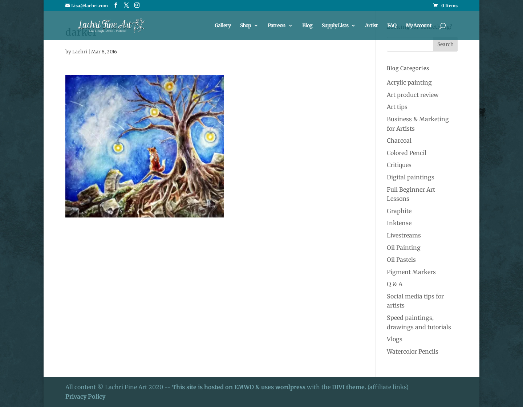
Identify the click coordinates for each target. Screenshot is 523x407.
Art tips (397, 106)
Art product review (413, 94)
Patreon (276, 26)
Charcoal (399, 140)
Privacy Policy (85, 396)
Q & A (394, 284)
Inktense (399, 223)
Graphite (399, 211)
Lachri (79, 52)
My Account (418, 26)
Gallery (223, 26)
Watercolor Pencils (412, 351)
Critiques (399, 164)
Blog (307, 26)
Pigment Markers (411, 272)
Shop (245, 26)
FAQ (391, 26)
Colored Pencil (406, 152)
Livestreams (404, 235)
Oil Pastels (401, 259)
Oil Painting (404, 247)
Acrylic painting (409, 82)
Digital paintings (410, 177)
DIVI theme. (350, 387)
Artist (371, 26)
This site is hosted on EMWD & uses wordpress (238, 387)
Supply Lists (335, 26)
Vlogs (394, 339)
